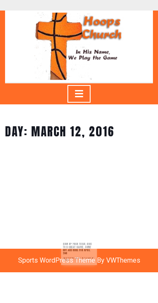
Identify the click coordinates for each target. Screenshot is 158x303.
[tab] (79, 94)
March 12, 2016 (71, 257)
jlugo (79, 257)
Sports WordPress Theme (56, 260)
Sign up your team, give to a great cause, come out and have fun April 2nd (77, 249)
